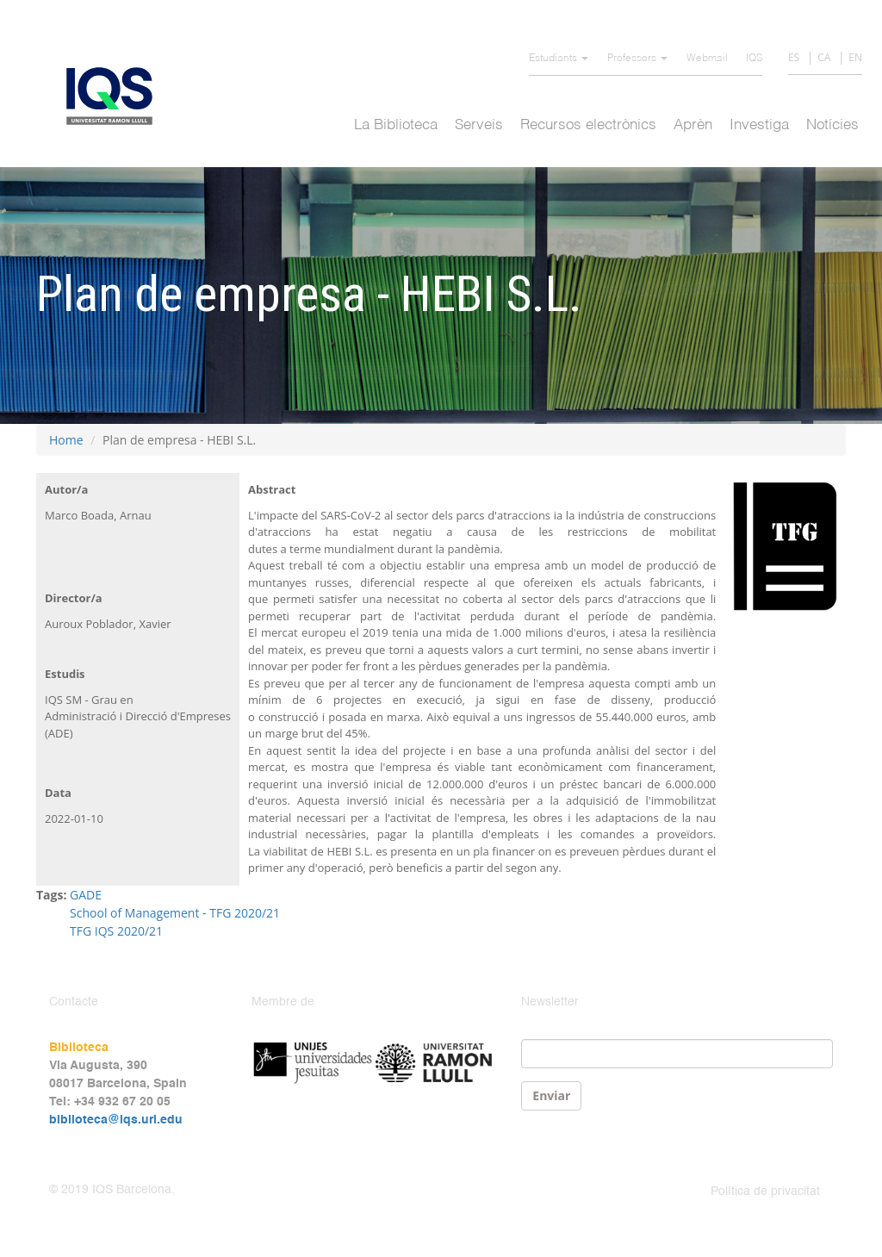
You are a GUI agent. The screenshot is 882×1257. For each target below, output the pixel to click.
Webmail (707, 58)
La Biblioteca (396, 125)
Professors (637, 58)
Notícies (832, 125)
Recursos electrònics (588, 125)
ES (793, 57)
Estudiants (558, 58)
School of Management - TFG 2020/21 (175, 913)
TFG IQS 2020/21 (116, 931)
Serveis (479, 125)
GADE (86, 895)
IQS (754, 58)
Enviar (551, 1095)
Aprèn (693, 125)
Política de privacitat (765, 1191)
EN (855, 57)
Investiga (759, 125)
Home (66, 440)
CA (823, 57)
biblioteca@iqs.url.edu (116, 1120)
